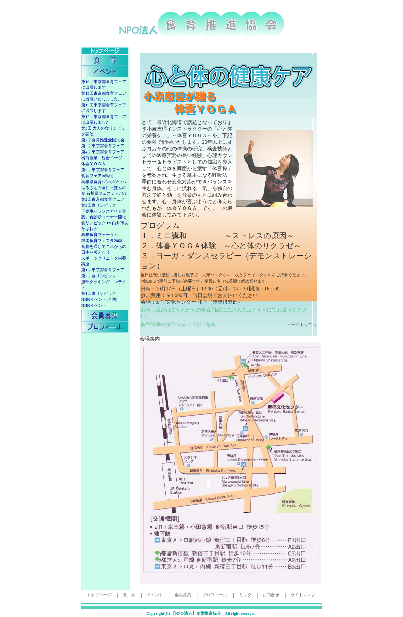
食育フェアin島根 (97, 175)
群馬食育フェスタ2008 (101, 240)
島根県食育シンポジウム (103, 181)
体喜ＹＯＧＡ (93, 163)
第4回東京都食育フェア (102, 151)
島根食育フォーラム (99, 234)
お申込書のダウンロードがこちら (178, 324)
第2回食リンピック (98, 275)
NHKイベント (93, 305)
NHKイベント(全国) (99, 299)
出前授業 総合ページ (101, 157)
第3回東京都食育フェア (102, 169)
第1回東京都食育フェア (102, 269)
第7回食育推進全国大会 (102, 139)
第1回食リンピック (98, 293)
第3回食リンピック (98, 205)
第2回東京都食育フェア (102, 199)
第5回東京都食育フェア (102, 145)
